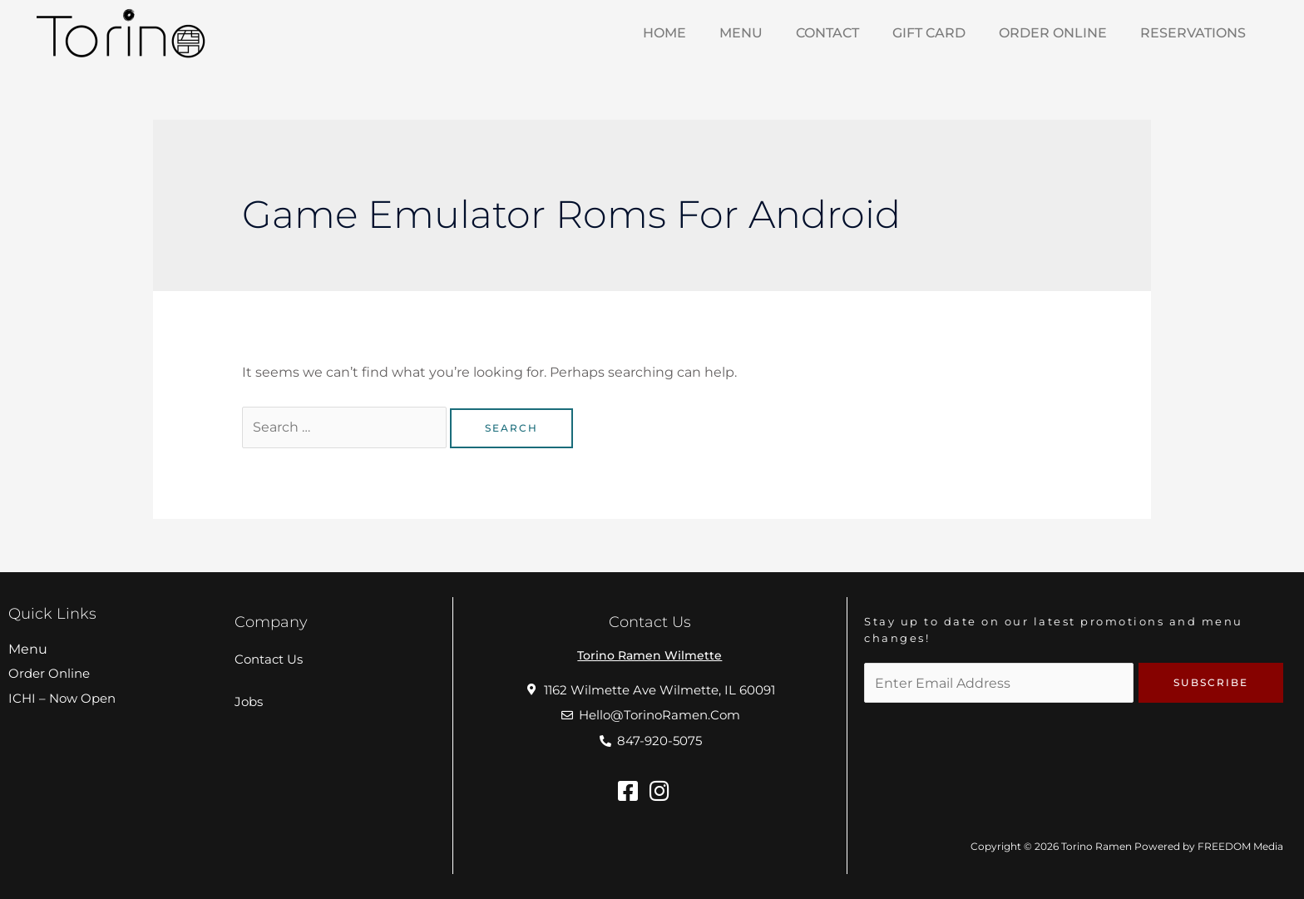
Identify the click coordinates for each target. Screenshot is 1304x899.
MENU (741, 33)
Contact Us (269, 659)
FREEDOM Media (1240, 846)
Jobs (249, 701)
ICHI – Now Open (62, 698)
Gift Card (929, 33)
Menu (27, 649)
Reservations (1193, 33)
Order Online (1053, 33)
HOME (664, 33)
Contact (827, 33)
